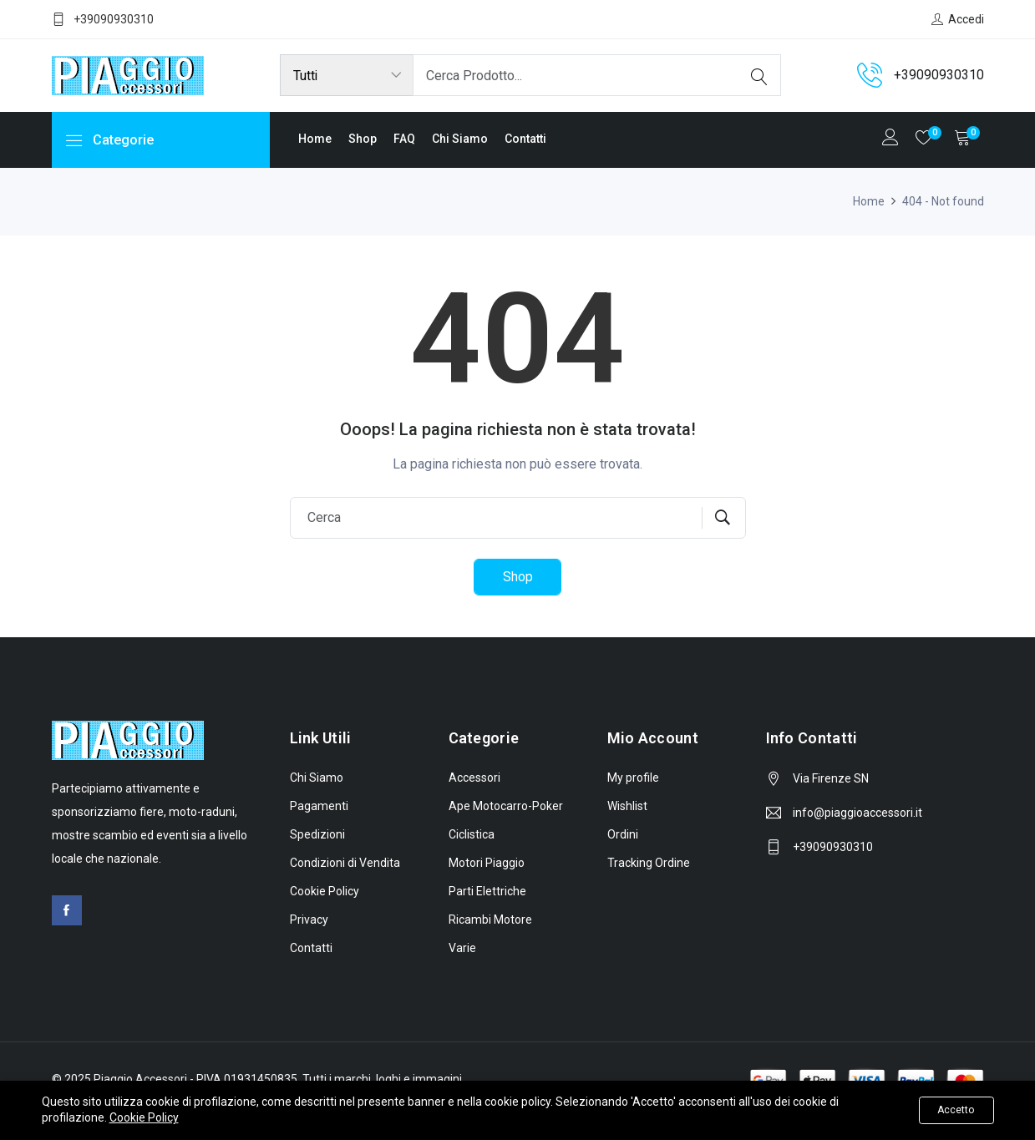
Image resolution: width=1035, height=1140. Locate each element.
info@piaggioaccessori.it (857, 813)
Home (315, 138)
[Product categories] (346, 75)
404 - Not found (943, 201)
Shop (362, 138)
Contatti (525, 138)
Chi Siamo (460, 138)
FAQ (404, 138)
